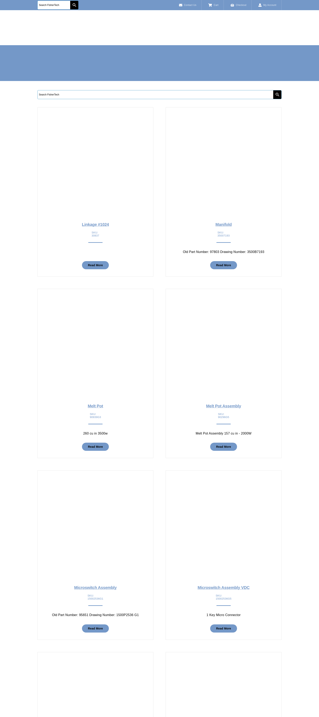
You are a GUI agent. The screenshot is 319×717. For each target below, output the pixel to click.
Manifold (223, 224)
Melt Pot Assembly (223, 406)
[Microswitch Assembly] (95, 480)
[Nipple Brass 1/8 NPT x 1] (223, 662)
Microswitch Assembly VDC (223, 587)
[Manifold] (223, 117)
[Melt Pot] (95, 299)
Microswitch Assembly (95, 587)
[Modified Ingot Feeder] (95, 662)
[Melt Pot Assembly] (223, 299)
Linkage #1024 (95, 224)
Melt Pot (95, 406)
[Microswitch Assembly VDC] (223, 480)
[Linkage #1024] (95, 117)
